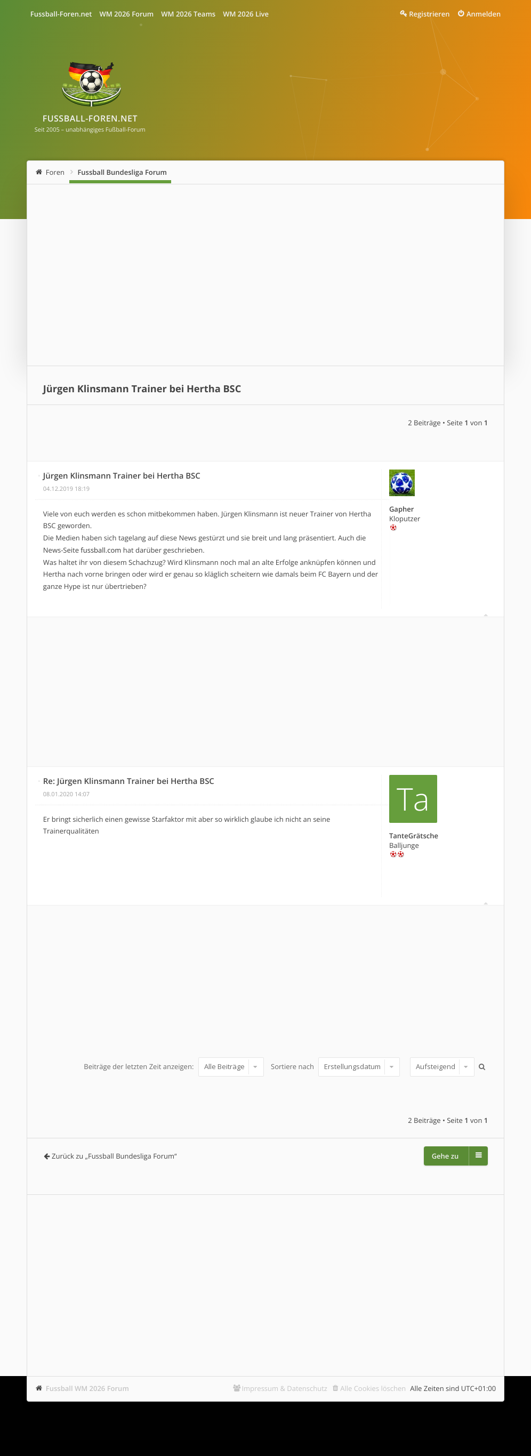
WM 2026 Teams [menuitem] (188, 14)
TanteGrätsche (413, 835)
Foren (55, 172)
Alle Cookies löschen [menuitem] (373, 1388)
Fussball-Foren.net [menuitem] (61, 14)
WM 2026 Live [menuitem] (246, 14)
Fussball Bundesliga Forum (122, 172)
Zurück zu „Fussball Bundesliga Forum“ (114, 1156)
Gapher (401, 509)
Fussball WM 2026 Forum (87, 1388)
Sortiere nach (335, 1066)
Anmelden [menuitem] (483, 14)
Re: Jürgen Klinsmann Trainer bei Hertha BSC (128, 781)
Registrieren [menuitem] (429, 14)
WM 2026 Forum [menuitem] (126, 14)
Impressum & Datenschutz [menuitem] (284, 1388)
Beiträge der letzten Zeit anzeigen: (173, 1066)
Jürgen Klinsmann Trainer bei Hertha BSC (142, 389)
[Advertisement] (265, 275)
